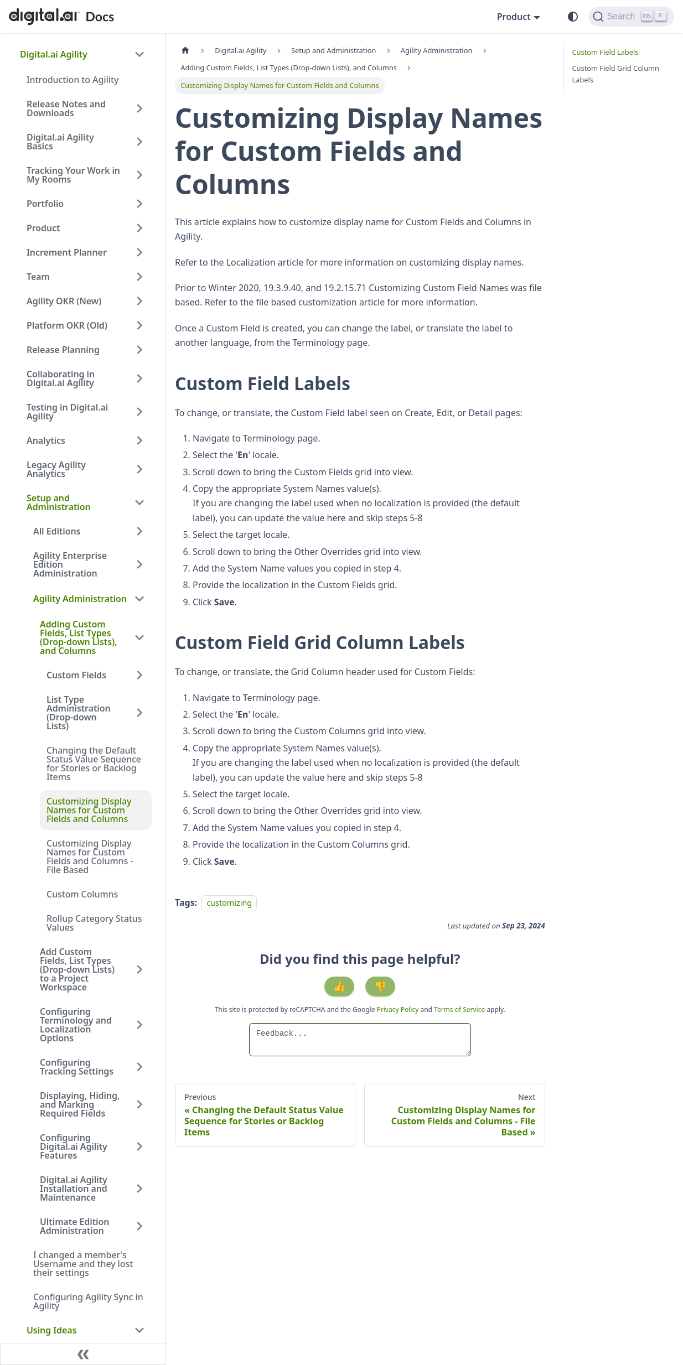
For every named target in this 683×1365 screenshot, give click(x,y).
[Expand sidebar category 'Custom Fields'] (139, 675)
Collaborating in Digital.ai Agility (61, 378)
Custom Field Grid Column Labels (615, 74)
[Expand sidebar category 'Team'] (139, 277)
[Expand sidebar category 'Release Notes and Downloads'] (139, 108)
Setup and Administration (59, 502)
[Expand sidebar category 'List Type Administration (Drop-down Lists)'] (139, 712)
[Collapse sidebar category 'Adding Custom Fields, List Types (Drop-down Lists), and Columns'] (139, 637)
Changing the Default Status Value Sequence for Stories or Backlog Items (93, 763)
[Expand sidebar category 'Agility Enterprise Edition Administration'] (139, 564)
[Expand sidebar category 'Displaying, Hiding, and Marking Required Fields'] (139, 1104)
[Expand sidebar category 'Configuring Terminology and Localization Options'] (139, 1024)
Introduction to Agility (72, 80)
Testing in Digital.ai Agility (67, 411)
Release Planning (63, 350)
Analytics (46, 440)
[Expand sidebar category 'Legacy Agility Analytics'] (139, 469)
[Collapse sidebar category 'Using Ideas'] (139, 1330)
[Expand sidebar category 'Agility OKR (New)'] (139, 301)
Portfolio (45, 204)
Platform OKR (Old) (67, 325)
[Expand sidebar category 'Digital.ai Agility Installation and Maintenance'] (139, 1188)
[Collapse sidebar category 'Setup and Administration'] (139, 502)
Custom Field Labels (605, 52)
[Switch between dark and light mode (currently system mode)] (573, 16)
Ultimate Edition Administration (74, 1226)
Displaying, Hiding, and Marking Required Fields (80, 1104)
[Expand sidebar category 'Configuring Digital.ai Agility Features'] (139, 1146)
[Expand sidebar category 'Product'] (139, 228)
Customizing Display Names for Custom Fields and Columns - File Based (89, 856)
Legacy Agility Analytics (56, 469)
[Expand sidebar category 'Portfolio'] (139, 204)
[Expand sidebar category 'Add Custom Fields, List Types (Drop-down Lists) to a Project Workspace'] (139, 969)
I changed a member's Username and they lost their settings (83, 1264)
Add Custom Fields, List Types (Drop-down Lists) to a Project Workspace (77, 969)
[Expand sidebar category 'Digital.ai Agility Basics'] (139, 141)
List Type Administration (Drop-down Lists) (78, 712)
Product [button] (514, 17)
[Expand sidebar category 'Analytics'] (139, 440)
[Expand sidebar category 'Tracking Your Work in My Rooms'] (139, 174)
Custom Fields (76, 675)
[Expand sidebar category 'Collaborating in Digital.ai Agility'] (139, 378)
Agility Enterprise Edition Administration (70, 564)
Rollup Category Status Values (94, 922)
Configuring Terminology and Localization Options (76, 1024)
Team (38, 277)
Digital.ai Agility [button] (53, 54)
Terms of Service (459, 1009)
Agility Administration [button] (80, 599)
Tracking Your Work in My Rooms (73, 174)
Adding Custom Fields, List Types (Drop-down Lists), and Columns (78, 637)
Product (43, 228)
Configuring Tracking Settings (76, 1066)
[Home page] (185, 50)
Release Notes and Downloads (66, 108)
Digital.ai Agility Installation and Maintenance (73, 1188)
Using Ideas (51, 1330)
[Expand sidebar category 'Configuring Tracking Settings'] (139, 1066)
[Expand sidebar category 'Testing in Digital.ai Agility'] (139, 411)
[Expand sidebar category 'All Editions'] (139, 531)
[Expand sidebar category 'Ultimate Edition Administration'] (139, 1226)
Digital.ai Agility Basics (60, 141)
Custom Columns (82, 894)
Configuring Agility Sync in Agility (88, 1301)
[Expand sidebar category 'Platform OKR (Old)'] (139, 325)
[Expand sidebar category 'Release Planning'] (139, 350)
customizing (229, 902)
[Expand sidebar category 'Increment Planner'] (139, 252)
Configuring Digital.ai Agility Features (73, 1146)
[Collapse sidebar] (83, 1354)
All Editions (56, 531)
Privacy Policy (399, 1009)
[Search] (631, 17)
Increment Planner (67, 252)
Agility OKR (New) (64, 301)
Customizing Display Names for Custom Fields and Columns (88, 810)
